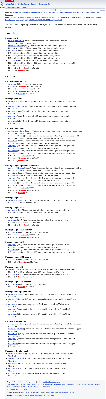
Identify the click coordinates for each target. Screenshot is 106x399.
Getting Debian (23, 4)
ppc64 (25, 20)
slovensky (90, 384)
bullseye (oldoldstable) (16, 41)
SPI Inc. (27, 392)
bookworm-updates (53, 12)
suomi (28, 384)
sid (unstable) (13, 60)
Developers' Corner (46, 4)
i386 (59, 17)
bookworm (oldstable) (16, 46)
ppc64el (30, 20)
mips (93, 17)
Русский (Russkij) (81, 384)
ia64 (62, 17)
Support (34, 4)
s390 (40, 20)
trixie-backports (88, 12)
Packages (9, 7)
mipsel (7, 20)
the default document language (51, 382)
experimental (9, 15)
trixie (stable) (12, 51)
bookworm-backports (65, 12)
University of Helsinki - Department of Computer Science (38, 395)
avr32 (44, 17)
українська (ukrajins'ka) (18, 386)
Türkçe (8, 386)
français (34, 384)
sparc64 (56, 20)
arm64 (32, 17)
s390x (44, 20)
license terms (36, 392)
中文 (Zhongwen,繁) (44, 386)
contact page (14, 389)
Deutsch (22, 384)
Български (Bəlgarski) (13, 384)
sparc (51, 20)
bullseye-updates (23, 12)
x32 (60, 20)
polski (64, 384)
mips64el (98, 17)
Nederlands (57, 384)
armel (36, 17)
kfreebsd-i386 (78, 17)
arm (28, 17)
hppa (48, 17)
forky (94, 12)
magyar (39, 384)
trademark (50, 392)
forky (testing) (13, 55)
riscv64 (36, 20)
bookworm (43, 12)
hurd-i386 (54, 17)
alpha (19, 17)
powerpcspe (19, 20)
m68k (89, 17)
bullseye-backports (34, 12)
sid (98, 12)
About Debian (11, 4)
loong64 (85, 17)
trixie (73, 12)
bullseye (15, 12)
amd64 (24, 17)
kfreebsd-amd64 (68, 17)
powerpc (12, 20)
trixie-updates (79, 12)
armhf (40, 17)
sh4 (48, 20)
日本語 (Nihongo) (48, 384)
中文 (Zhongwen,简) (32, 386)
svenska (97, 384)
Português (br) (71, 384)
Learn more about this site (66, 392)
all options (102, 10)
